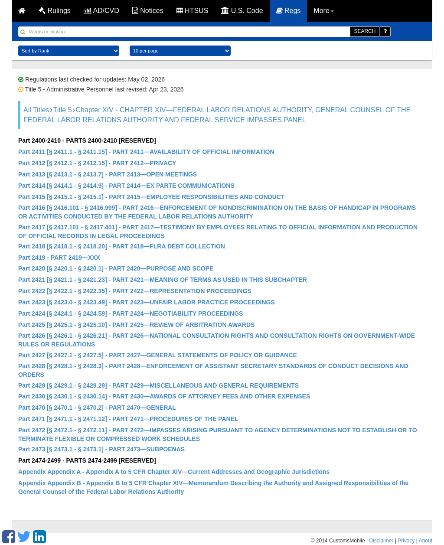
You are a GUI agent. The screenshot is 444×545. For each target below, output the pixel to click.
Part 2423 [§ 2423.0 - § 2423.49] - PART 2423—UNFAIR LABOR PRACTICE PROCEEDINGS (146, 302)
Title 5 (62, 110)
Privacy (406, 541)
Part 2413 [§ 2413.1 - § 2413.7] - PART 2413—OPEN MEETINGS (107, 174)
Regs (288, 10)
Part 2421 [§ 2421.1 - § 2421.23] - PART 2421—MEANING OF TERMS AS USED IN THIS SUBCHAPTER (162, 279)
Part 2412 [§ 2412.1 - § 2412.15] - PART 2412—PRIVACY (97, 163)
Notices (147, 10)
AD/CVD (101, 10)
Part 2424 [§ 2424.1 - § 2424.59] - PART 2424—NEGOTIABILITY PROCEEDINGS (130, 313)
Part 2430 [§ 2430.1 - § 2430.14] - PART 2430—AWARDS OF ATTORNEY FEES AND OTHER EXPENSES (164, 396)
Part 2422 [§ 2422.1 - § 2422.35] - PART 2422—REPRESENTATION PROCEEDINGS (134, 290)
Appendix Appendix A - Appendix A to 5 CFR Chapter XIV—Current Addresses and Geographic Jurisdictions (174, 471)
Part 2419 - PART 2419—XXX (59, 257)
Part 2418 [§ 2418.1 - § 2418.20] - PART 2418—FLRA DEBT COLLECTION (121, 246)
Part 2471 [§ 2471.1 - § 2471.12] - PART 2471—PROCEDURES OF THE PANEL (128, 418)
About (425, 541)
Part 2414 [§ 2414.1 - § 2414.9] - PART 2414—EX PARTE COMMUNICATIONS (126, 185)
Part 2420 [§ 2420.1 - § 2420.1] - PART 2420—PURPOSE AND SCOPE (116, 268)
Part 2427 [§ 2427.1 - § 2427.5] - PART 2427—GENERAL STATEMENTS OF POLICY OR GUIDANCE (157, 355)
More (323, 10)
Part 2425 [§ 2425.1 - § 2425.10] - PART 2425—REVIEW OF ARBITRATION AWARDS (136, 324)
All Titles (36, 110)
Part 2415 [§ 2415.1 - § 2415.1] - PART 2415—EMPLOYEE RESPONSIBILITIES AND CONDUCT (151, 196)
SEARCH (364, 31)
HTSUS (192, 10)
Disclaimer (381, 541)
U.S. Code (242, 10)
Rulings (55, 10)
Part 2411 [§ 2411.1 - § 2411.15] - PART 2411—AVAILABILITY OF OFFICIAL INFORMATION (146, 151)
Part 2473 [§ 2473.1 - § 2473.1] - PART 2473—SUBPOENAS (101, 449)
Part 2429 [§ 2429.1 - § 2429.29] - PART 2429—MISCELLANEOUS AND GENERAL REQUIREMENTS (158, 385)
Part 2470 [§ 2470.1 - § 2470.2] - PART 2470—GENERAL (97, 407)
